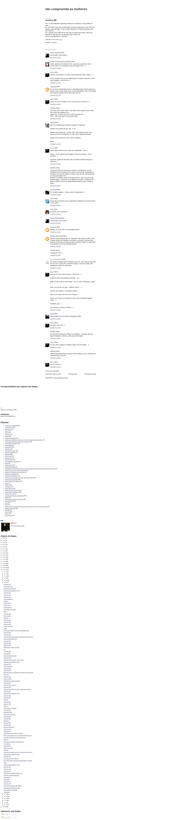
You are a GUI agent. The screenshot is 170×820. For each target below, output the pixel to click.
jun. (5, 794)
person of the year (10, 494)
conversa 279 (7, 769)
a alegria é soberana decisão (11, 775)
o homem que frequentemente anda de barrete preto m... (19, 636)
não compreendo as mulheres (66, 9)
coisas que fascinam (10, 438)
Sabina (52, 122)
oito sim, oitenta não (9, 727)
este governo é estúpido (10, 708)
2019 (4, 544)
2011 (4, 561)
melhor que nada (8, 748)
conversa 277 (7, 777)
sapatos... (6, 601)
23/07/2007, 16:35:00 (55, 358)
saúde (6, 497)
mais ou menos (8, 678)
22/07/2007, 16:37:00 (55, 255)
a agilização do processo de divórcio (13, 733)
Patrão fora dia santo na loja (12, 490)
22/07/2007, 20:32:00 (55, 309)
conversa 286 (7, 718)
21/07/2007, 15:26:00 (55, 57)
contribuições (8, 445)
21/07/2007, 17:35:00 (55, 144)
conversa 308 (7, 620)
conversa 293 (7, 691)
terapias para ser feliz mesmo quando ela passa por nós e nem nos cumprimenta (26, 506)
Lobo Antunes (7, 729)
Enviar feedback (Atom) (60, 378)
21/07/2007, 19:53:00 (55, 185)
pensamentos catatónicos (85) (12, 764)
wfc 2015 (7, 512)
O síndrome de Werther (10, 588)
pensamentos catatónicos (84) (12, 788)
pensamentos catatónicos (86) (12, 754)
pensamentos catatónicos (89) (12, 662)
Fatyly (52, 198)
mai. (5, 796)
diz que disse (8, 456)
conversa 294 (7, 687)
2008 (4, 567)
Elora (51, 209)
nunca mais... (7, 605)
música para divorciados (11, 479)
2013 (4, 557)
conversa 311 (7, 597)
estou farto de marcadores (12, 461)
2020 (4, 542)
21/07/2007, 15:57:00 (55, 95)
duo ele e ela (8, 458)
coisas (5, 628)
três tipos (6, 750)
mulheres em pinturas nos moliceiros (15, 472)
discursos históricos (10, 452)
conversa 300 (7, 657)
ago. (5, 580)
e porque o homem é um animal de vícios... (15, 737)
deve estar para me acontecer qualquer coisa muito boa (18, 672)
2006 (4, 806)
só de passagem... (8, 599)
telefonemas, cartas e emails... (12, 647)
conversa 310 (7, 603)
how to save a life (8, 586)
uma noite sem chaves (10, 685)
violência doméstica (10, 508)
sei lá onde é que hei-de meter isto (14, 499)
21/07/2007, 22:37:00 (55, 223)
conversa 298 (7, 668)
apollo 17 (6, 739)
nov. (5, 574)
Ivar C (52, 72)
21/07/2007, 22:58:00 (55, 232)
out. (5, 576)
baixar (6, 432)
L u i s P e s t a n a (56, 259)
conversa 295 (7, 683)
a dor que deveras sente (10, 655)
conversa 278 (7, 771)
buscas (7, 436)
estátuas (6, 699)
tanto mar (6, 674)
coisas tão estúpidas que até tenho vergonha (17, 441)
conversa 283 (7, 731)
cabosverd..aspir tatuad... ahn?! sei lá (14, 660)
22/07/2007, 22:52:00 (55, 327)
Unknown (53, 86)
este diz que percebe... (10, 714)
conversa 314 (7, 584)
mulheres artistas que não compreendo (15, 470)
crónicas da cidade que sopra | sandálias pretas (16, 630)
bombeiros (6, 720)
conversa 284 (7, 725)
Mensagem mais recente (53, 374)
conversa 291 (7, 697)
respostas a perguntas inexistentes (14, 495)
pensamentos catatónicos (12, 492)
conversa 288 (7, 710)
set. (5, 578)
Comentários (6, 817)
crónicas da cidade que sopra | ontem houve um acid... (18, 752)
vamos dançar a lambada (10, 790)
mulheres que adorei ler (11, 475)
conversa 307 (7, 622)
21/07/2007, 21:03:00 (55, 214)
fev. (5, 802)
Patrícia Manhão (55, 52)
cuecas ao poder (8, 626)
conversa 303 (7, 643)
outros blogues (9, 488)
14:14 (60, 39)
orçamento (8, 486)
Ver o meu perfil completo (17, 525)
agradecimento (7, 607)
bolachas (6, 618)
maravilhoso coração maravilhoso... (13, 773)
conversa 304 (7, 634)
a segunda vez (9, 427)
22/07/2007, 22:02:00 (55, 318)
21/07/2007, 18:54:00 (55, 163)
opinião (7, 485)
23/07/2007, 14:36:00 (55, 347)
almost (5, 611)
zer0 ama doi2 (9, 515)
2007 (4, 569)
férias (6, 463)
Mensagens (6, 814)
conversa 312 (7, 595)
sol (4, 649)
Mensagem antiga (90, 374)
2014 (4, 555)
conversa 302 (7, 645)
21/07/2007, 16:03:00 (55, 104)
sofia (6, 503)
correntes (7, 449)
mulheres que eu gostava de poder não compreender (19, 477)
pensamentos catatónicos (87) (12, 693)
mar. (5, 800)
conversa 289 (7, 704)
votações (7, 510)
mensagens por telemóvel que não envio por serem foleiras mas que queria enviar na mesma (30, 468)
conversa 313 (7, 592)
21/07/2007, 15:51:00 (55, 82)
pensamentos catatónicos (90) (12, 590)
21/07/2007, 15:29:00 (55, 68)
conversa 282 (7, 746)
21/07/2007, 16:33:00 (55, 118)
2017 (4, 548)
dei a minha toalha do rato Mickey (12, 785)
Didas (52, 314)
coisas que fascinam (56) (10, 639)
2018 (4, 546)
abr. (5, 798)
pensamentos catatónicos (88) (12, 681)
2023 (4, 540)
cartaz (5, 762)
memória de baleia (10, 467)
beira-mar (7, 434)
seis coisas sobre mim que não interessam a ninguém (18, 760)
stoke (6, 504)
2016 (4, 550)
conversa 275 (7, 783)
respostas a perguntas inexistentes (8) (14, 741)
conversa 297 (7, 670)
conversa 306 (7, 624)
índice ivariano (9, 465)
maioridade (7, 792)
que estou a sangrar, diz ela (11, 758)
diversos (7, 454)
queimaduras (7, 653)
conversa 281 (7, 756)
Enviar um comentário (52, 371)
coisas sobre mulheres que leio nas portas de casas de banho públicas (24, 440)
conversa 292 (7, 695)
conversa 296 (7, 676)
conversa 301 (7, 651)
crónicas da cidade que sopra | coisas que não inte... (18, 689)
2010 (4, 563)
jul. (5, 582)
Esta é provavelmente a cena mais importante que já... (18, 735)
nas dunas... (7, 779)
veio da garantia (8, 666)
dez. (5, 571)
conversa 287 (7, 716)
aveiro (6, 431)
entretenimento (9, 459)
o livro (6, 483)
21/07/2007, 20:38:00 (55, 194)
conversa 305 (7, 632)
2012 (4, 559)
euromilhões (7, 743)
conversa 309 (7, 613)
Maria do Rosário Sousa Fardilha (60, 61)
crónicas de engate (10, 450)
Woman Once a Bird (56, 236)
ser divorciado (8, 501)
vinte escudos (7, 616)
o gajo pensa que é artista (12, 481)
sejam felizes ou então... (10, 609)
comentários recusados (11, 443)
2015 (4, 553)
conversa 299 (50, 20)
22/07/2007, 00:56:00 (55, 246)
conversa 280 (7, 767)
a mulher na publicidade (11, 425)
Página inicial (73, 374)
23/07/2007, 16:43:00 (55, 367)
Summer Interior (8, 712)
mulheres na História (10, 474)
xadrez (7, 513)
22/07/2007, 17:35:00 (55, 268)
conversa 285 (7, 723)
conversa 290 (7, 702)
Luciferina (53, 189)
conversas (54, 42)
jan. (5, 804)
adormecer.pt (8, 429)
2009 (4, 565)
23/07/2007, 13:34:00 (55, 338)
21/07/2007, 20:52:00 (55, 205)
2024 (4, 538)
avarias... (6, 706)
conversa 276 (7, 781)
